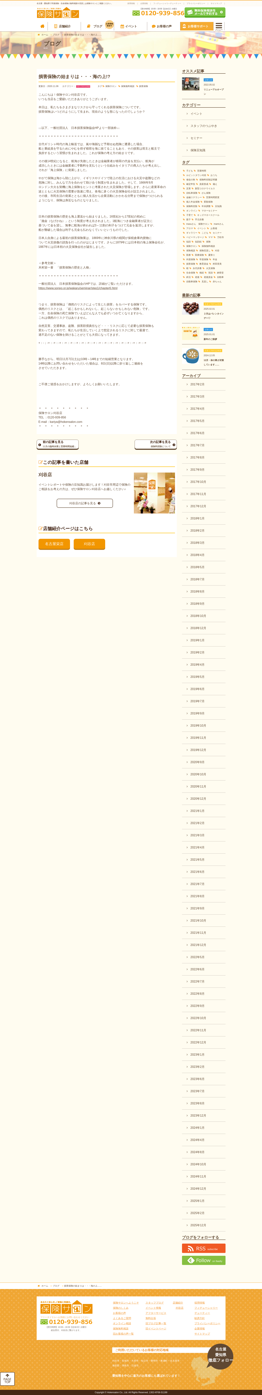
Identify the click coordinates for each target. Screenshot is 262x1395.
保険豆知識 (198, 150)
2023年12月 (198, 1115)
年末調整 (206, 206)
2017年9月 (198, 469)
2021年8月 (198, 896)
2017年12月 (198, 506)
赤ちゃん (217, 281)
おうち (214, 175)
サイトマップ (216, 3)
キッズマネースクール (208, 215)
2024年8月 (198, 1152)
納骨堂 (220, 272)
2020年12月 (198, 798)
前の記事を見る (61, 444)
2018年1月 (198, 518)
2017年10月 (198, 481)
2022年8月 (198, 993)
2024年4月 (198, 1139)
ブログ (103, 25)
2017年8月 (198, 457)
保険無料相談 (127, 86)
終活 (188, 277)
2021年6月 (198, 871)
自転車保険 (191, 193)
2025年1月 (198, 1200)
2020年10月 (198, 774)
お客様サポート (198, 26)
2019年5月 (198, 676)
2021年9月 (198, 908)
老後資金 (208, 277)
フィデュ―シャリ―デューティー (167, 3)
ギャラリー (191, 233)
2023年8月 (198, 1103)
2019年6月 (198, 689)
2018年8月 (198, 591)
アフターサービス (156, 1313)
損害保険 (143, 86)
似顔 (188, 241)
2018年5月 (198, 567)
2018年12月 (198, 628)
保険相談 (190, 250)
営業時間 (201, 171)
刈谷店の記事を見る (82, 503)
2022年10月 (198, 1018)
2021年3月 (198, 835)
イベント (131, 26)
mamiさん (219, 224)
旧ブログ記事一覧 (156, 1323)
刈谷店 (89, 544)
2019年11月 (198, 737)
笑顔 (210, 272)
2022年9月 (198, 1005)
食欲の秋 (190, 179)
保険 (208, 241)
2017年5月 (198, 420)
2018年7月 (198, 579)
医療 (188, 255)
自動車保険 (191, 281)
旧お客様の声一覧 (123, 1333)
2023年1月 (198, 1054)
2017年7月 (198, 445)
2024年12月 (198, 1188)
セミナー (196, 138)
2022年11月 (198, 1030)
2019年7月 (198, 701)
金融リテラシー (194, 197)
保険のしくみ (121, 1307)
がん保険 (206, 193)
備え (215, 184)
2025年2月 (198, 1213)
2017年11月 (198, 494)
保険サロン (110, 86)
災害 (188, 188)
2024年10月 (198, 1164)
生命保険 (190, 272)
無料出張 (151, 1318)
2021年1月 (198, 810)
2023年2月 (198, 1066)
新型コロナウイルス (205, 188)
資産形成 (203, 184)
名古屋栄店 (54, 544)
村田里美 (217, 264)
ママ (210, 237)
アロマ (189, 228)
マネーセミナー (209, 210)
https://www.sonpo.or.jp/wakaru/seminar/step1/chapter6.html (78, 288)
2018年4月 (198, 555)
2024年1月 (198, 1127)
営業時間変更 (212, 197)
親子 (188, 219)
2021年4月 (198, 847)
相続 (201, 272)
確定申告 (190, 184)
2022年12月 (198, 1042)
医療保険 (199, 255)
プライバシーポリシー (196, 3)
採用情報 (131, 3)
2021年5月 (198, 859)
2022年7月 (198, 981)
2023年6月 (198, 1079)
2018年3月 (198, 542)
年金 (215, 259)
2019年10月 (198, 725)
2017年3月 (198, 396)
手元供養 (199, 219)
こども (205, 233)
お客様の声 (164, 26)
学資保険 (203, 259)
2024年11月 (198, 1176)
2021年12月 (198, 944)
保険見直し (205, 250)
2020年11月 (198, 786)
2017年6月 (198, 433)
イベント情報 (153, 1307)
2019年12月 (198, 750)
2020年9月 (198, 762)
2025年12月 (198, 1225)
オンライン (191, 210)
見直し (205, 281)
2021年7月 (198, 884)
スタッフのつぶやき (83, 86)
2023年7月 (198, 1091)
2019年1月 (198, 640)
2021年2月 (198, 823)
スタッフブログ (155, 1302)
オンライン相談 (122, 1323)
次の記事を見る (153, 444)
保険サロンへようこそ (126, 1302)
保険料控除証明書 (208, 179)
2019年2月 (198, 652)
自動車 (220, 277)
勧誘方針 (199, 1318)
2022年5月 (198, 957)
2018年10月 (198, 615)
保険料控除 (191, 206)
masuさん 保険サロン (197, 224)
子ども (189, 171)
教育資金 (203, 264)
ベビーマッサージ (195, 237)
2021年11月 (198, 932)
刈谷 (217, 250)
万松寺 (220, 237)
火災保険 (210, 268)
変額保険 (208, 202)
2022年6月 (198, 969)
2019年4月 (198, 664)
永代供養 (197, 268)
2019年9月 (198, 713)
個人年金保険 (193, 202)
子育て (189, 215)
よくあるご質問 (122, 1318)
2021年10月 (198, 920)
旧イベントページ (156, 1328)
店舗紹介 (65, 26)
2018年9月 (198, 603)
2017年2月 (198, 384)
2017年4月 (198, 408)
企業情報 (144, 3)
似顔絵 (198, 241)
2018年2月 (198, 530)
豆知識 (218, 206)
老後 (197, 277)
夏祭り (211, 255)
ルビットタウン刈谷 (196, 175)
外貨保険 (190, 259)
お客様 (214, 228)
